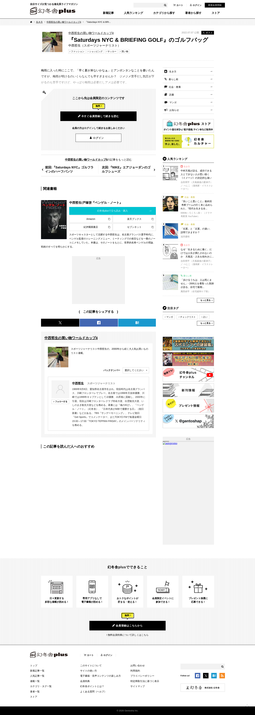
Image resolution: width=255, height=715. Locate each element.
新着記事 (108, 13)
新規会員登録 (215, 5)
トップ (33, 665)
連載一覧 (35, 681)
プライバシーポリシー (142, 675)
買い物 (125, 51)
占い (205, 317)
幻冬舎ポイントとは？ (92, 686)
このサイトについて (91, 665)
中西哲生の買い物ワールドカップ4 (63, 22)
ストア (216, 13)
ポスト (208, 32)
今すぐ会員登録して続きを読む (98, 116)
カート (178, 5)
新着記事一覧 (37, 670)
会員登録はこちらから (127, 625)
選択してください (134, 370)
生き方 (39, 22)
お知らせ (174, 110)
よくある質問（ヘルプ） (93, 691)
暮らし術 (173, 79)
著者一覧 (35, 691)
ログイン (196, 5)
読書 (171, 94)
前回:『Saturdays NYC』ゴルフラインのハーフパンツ (69, 169)
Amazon (90, 219)
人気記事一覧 (37, 675)
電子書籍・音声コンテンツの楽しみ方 (100, 675)
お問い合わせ (137, 665)
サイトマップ (137, 686)
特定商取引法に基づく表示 (144, 681)
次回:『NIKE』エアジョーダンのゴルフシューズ (126, 169)
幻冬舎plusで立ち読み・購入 (112, 210)
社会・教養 (175, 87)
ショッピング (96, 51)
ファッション (77, 51)
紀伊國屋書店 (91, 227)
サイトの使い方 (88, 670)
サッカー (112, 51)
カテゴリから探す (164, 13)
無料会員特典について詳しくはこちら (128, 635)
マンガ (173, 102)
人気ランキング (133, 13)
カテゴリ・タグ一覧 (41, 686)
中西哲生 (78, 383)
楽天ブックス (134, 219)
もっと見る (205, 300)
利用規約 (135, 670)
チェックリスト (188, 317)
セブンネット (134, 227)
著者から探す (193, 13)
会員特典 (85, 681)
